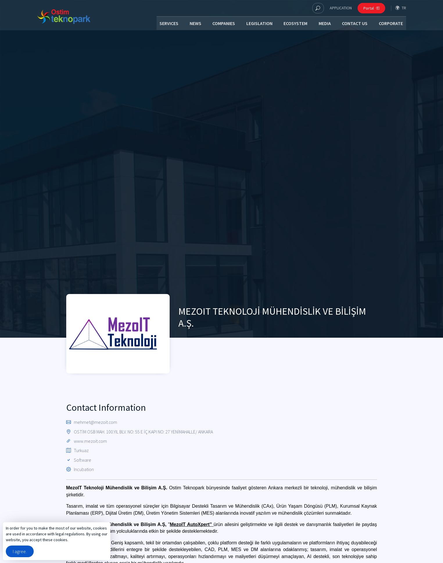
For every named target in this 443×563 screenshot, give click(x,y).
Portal (371, 8)
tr (400, 8)
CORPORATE (391, 24)
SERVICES (166, 24)
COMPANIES (222, 24)
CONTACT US (354, 24)
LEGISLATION (258, 24)
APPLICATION (341, 7)
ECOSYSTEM (294, 24)
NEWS (193, 24)
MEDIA (324, 24)
